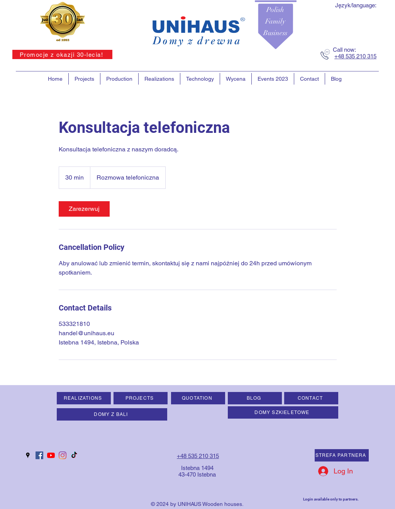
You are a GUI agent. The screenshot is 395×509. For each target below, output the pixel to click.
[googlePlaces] (28, 455)
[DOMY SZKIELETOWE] (283, 412)
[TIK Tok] (74, 455)
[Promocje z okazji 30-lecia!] (62, 54)
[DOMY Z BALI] (112, 414)
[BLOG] (255, 398)
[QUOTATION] (198, 398)
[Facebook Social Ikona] (39, 455)
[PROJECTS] (141, 398)
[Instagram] (62, 455)
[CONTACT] (311, 398)
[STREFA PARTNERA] (342, 455)
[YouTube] (51, 455)
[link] (84, 209)
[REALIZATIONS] (84, 398)
